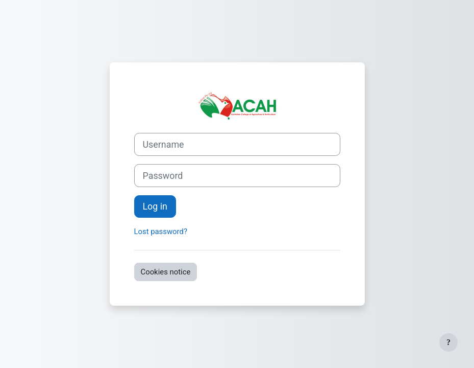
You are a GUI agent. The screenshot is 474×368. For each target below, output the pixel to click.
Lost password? (160, 231)
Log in (155, 206)
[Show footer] (448, 342)
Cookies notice (166, 272)
